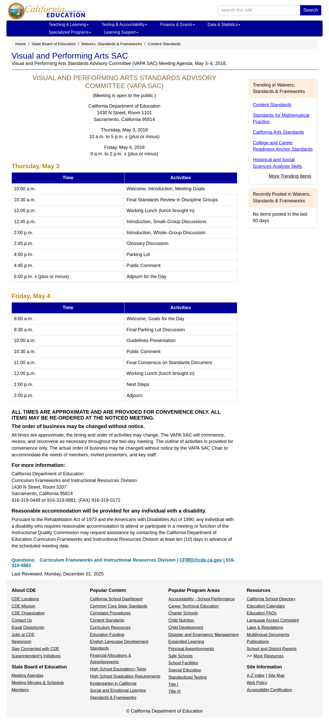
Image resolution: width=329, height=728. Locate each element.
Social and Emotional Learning (118, 690)
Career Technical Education (193, 606)
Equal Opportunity (28, 627)
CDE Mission (23, 606)
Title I (173, 684)
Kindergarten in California (113, 683)
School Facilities (183, 663)
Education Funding (107, 634)
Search (310, 10)
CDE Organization (28, 613)
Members (20, 690)
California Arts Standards (278, 132)
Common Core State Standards (118, 606)
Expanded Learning (186, 641)
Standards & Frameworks (113, 697)
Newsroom (21, 641)
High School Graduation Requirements (125, 676)
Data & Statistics (224, 24)
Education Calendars (266, 606)
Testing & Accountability (124, 24)
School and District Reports (272, 649)
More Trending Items (290, 176)
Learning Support (121, 32)
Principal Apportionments (191, 649)
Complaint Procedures (110, 613)
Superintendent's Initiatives (36, 656)
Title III (174, 691)
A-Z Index (255, 675)
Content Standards (164, 44)
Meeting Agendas (27, 675)
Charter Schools (183, 613)
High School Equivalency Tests (118, 669)
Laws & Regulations (265, 627)
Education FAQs (262, 613)
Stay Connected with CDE (35, 649)
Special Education (184, 670)
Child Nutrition (181, 620)
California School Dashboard (116, 599)
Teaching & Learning (69, 24)
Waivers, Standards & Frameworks (111, 44)
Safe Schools (180, 656)
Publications (258, 641)
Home (20, 44)
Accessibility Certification (269, 690)
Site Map (276, 675)
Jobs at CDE (23, 634)
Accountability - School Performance (201, 599)
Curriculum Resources (110, 627)
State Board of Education (54, 44)
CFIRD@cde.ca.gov (200, 560)
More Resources (268, 656)
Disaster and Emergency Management (203, 634)
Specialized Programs (70, 32)
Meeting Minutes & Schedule (38, 682)
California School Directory (271, 599)
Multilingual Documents (268, 634)
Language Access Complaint (273, 620)
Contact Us (22, 620)
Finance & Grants (177, 24)
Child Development (185, 627)
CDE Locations (25, 599)
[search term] (259, 10)
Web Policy (257, 682)
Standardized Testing (187, 677)
